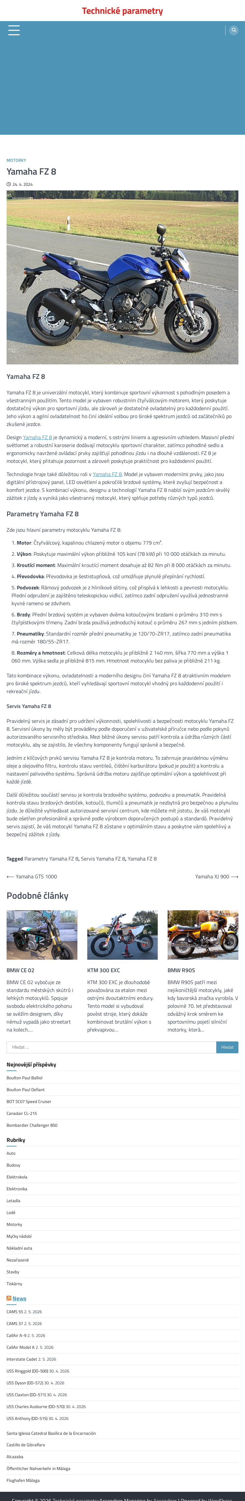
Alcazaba (15, 1449)
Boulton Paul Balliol (24, 1077)
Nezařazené (18, 1256)
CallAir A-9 (16, 1330)
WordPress (220, 1492)
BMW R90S (181, 970)
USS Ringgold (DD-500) (27, 1365)
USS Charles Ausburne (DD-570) (36, 1399)
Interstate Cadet (22, 1353)
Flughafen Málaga (23, 1472)
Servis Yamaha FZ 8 (103, 859)
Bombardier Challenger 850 (32, 1124)
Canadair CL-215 (22, 1112)
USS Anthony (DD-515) (27, 1411)
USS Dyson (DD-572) (25, 1376)
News (19, 1293)
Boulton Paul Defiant (26, 1089)
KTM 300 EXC (103, 970)
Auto (11, 1151)
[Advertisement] (122, 88)
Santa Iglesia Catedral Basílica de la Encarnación (51, 1426)
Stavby (13, 1267)
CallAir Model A (21, 1342)
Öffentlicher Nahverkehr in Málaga (38, 1460)
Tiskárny (14, 1279)
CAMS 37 (15, 1318)
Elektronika (17, 1186)
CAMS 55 (15, 1307)
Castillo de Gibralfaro (26, 1437)
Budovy (13, 1163)
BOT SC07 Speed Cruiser (29, 1100)
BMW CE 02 (21, 970)
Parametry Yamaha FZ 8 (51, 859)
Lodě (11, 1209)
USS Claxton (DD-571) (26, 1388)
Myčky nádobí (19, 1233)
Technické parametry (122, 10)
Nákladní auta (19, 1244)
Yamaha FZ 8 (37, 437)
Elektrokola (17, 1175)
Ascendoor (165, 1492)
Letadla (13, 1198)
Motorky (16, 160)
